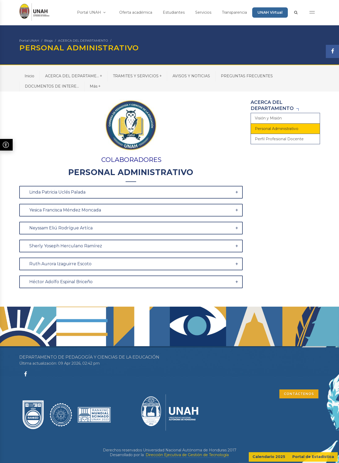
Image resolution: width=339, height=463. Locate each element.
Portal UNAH (91, 12)
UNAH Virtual (270, 12)
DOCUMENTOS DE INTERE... (52, 86)
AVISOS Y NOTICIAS (191, 76)
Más (95, 86)
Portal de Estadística (313, 456)
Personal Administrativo (276, 128)
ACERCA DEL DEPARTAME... (73, 75)
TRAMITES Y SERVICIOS (137, 75)
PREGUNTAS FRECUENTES (247, 76)
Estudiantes (174, 12)
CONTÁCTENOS (299, 394)
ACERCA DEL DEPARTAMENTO (83, 40)
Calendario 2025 (268, 456)
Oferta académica (135, 12)
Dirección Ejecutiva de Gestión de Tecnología (187, 454)
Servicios (203, 12)
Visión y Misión (268, 118)
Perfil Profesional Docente (279, 139)
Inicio (29, 76)
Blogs (48, 40)
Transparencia (234, 12)
